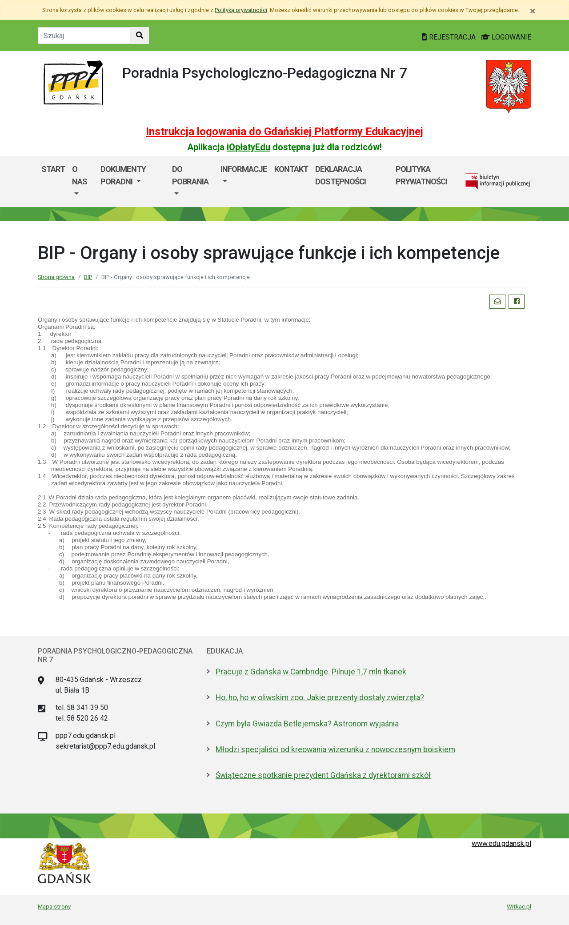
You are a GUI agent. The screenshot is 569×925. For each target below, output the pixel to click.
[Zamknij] (533, 11)
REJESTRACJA (449, 37)
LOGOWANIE (506, 37)
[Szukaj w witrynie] (139, 35)
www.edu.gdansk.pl (501, 843)
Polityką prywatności (241, 10)
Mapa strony (54, 906)
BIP (88, 277)
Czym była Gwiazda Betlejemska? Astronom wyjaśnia (307, 723)
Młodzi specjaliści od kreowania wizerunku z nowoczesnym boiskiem (335, 749)
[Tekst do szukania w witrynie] (84, 35)
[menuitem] (82, 181)
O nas (79, 175)
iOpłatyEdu (248, 147)
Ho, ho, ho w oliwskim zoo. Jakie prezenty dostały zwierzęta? (320, 697)
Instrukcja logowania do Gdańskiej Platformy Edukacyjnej (284, 131)
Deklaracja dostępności (340, 175)
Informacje (243, 169)
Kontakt (291, 169)
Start (53, 169)
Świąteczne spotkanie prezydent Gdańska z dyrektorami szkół (323, 775)
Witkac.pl (519, 906)
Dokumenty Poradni (123, 175)
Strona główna (56, 277)
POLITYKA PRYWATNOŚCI (421, 175)
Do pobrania (190, 175)
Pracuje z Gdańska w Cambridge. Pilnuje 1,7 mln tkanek (311, 671)
